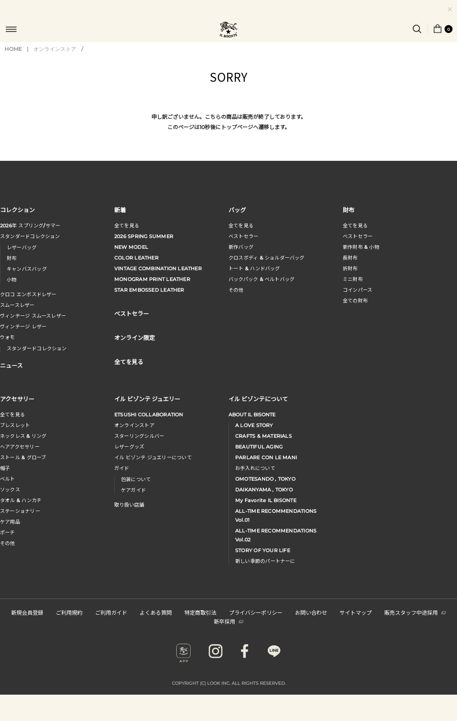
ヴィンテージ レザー (23, 326)
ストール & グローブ (23, 457)
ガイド (121, 468)
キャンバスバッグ (27, 269)
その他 (236, 290)
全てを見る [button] (128, 361)
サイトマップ (356, 612)
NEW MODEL (131, 247)
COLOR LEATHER (136, 258)
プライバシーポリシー (256, 612)
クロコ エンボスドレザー (28, 294)
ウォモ (7, 337)
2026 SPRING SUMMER (143, 236)
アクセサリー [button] (17, 398)
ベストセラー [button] (131, 313)
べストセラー (358, 236)
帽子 (5, 468)
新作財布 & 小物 (361, 247)
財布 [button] (348, 209)
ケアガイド (133, 490)
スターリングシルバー (139, 436)
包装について (136, 479)
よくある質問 (156, 612)
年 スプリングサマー (30, 225)
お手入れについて (255, 468)
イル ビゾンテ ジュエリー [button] (147, 398)
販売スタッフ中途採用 (415, 612)
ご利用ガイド (111, 612)
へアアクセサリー (20, 447)
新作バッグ (240, 247)
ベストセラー (243, 236)
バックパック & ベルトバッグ (261, 279)
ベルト (7, 479)
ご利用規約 (69, 612)
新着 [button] (120, 209)
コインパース (357, 290)
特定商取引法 (200, 612)
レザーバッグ (22, 247)
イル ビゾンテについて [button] (258, 398)
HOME (13, 49)
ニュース (11, 365)
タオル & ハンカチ (21, 500)
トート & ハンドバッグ (254, 268)
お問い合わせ (311, 612)
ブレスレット (15, 425)
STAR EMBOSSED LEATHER (149, 290)
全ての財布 (355, 301)
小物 (12, 280)
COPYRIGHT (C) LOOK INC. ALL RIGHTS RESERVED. (229, 683)
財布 (12, 258)
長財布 (350, 258)
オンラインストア (54, 49)
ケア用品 (10, 522)
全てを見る (126, 225)
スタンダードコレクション (30, 236)
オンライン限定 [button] (134, 337)
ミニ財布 (353, 279)
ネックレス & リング (23, 436)
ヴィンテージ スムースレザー (33, 316)
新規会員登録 (27, 612)
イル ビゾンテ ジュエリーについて (153, 457)
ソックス (10, 489)
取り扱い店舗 (129, 505)
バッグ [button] (237, 209)
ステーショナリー (20, 511)
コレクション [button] (17, 209)
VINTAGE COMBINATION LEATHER (158, 268)
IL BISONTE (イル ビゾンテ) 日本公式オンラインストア (228, 30)
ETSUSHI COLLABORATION (148, 414)
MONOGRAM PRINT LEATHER (152, 279)
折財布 (350, 268)
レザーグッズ (129, 447)
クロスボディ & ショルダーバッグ (266, 258)
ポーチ (7, 532)
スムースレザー (17, 305)
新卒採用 (228, 621)
